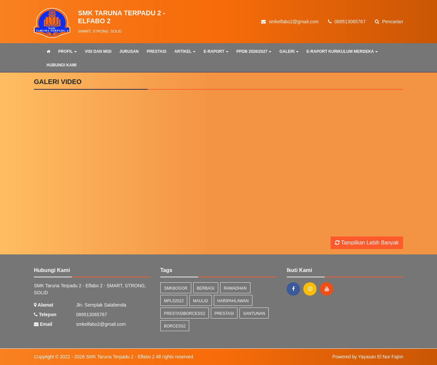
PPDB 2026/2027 (253, 51)
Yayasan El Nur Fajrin (380, 356)
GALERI (288, 51)
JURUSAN (129, 51)
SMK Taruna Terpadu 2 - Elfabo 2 (120, 356)
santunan (254, 313)
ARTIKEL (185, 51)
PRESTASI (156, 51)
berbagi (206, 288)
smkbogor (176, 288)
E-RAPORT (216, 51)
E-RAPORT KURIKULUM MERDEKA (342, 51)
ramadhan (235, 288)
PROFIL (67, 51)
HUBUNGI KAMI (61, 65)
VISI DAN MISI (98, 51)
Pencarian (389, 21)
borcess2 (175, 326)
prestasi (224, 313)
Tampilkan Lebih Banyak (367, 242)
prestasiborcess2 (184, 313)
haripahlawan (233, 301)
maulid (200, 301)
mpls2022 (174, 301)
